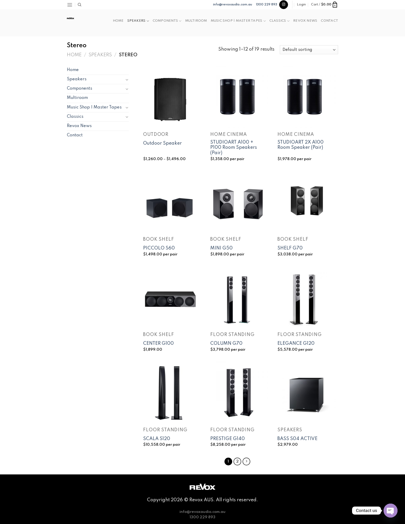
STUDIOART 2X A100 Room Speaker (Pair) (300, 145)
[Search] (79, 4)
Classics (279, 21)
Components (167, 21)
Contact (329, 20)
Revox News (305, 20)
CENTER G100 (158, 343)
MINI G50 (221, 248)
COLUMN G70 (226, 343)
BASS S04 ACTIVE (297, 438)
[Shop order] (309, 49)
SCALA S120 (156, 438)
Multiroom (196, 20)
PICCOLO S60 (159, 248)
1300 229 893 (266, 4)
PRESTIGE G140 (227, 438)
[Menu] (70, 4)
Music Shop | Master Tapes (238, 21)
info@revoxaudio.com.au (232, 4)
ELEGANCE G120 (296, 343)
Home (118, 20)
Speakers (138, 21)
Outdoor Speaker (162, 143)
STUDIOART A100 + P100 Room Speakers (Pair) (233, 147)
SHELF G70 (290, 248)
